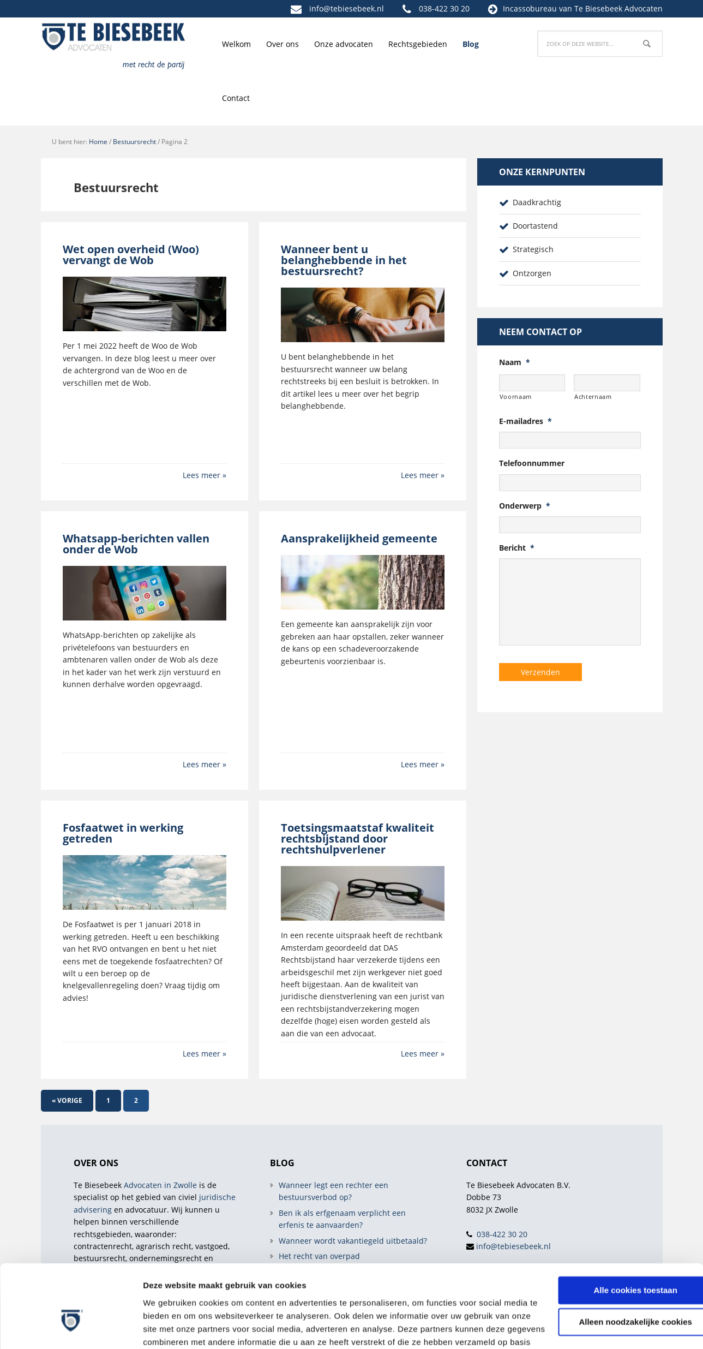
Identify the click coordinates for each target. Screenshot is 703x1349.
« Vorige (67, 1100)
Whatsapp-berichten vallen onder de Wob (136, 544)
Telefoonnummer (531, 463)
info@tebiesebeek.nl (346, 8)
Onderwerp (524, 506)
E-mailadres (525, 421)
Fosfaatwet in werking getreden (123, 833)
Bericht (516, 548)
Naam (514, 362)
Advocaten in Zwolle (160, 1185)
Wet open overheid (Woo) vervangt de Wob (131, 254)
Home (98, 141)
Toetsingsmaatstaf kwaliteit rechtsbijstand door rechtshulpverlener (357, 838)
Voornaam (516, 396)
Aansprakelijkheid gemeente (359, 538)
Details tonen (169, 1327)
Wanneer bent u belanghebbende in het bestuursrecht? (344, 260)
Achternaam (593, 396)
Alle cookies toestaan (611, 1219)
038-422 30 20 (444, 8)
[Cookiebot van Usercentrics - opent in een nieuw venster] (70, 1328)
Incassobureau (530, 8)
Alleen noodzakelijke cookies (612, 1251)
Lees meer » (204, 475)
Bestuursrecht (134, 141)
